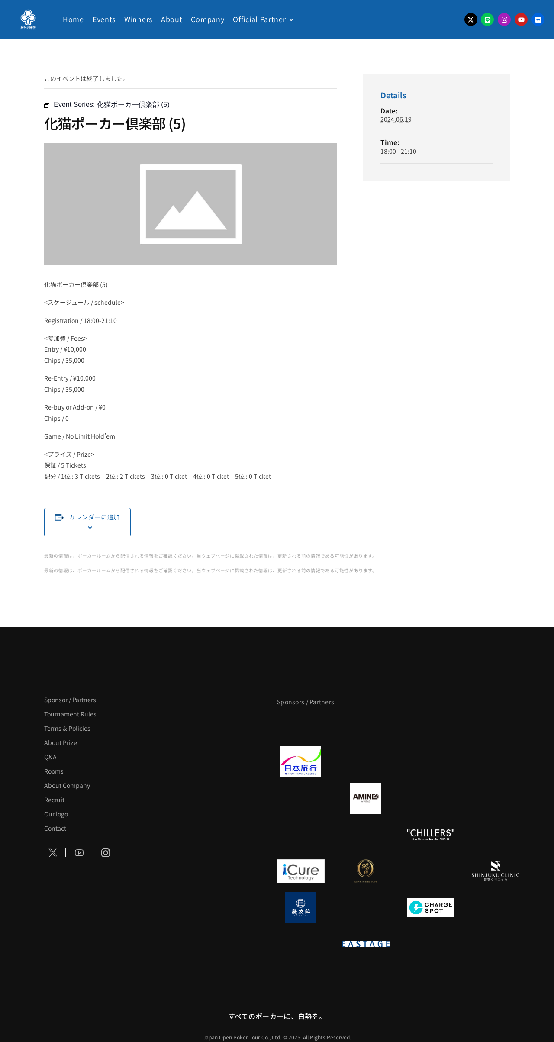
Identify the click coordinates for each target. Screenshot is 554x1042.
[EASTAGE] (365, 944)
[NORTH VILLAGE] (365, 907)
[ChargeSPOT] (430, 907)
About (172, 19)
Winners (138, 19)
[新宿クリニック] (495, 871)
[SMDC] (495, 907)
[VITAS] (365, 798)
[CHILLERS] (430, 835)
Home (73, 19)
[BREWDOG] (495, 762)
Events (104, 19)
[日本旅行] (301, 762)
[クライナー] (430, 798)
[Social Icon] (53, 853)
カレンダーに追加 (94, 517)
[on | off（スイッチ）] (301, 944)
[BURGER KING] (301, 798)
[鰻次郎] (301, 907)
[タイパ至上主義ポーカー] (495, 725)
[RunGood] (365, 835)
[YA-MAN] (495, 798)
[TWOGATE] (430, 762)
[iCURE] (301, 871)
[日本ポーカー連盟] (430, 944)
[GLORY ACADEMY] (365, 762)
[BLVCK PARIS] (365, 725)
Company (207, 19)
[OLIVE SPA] (430, 871)
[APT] (301, 725)
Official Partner (259, 19)
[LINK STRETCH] (365, 871)
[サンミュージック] (430, 725)
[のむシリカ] (301, 835)
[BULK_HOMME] (495, 835)
